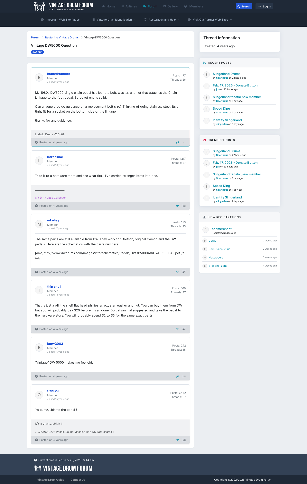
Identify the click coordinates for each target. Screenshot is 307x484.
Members (193, 6)
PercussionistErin (219, 249)
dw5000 (37, 52)
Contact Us (77, 479)
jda (218, 89)
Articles (129, 6)
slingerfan (222, 124)
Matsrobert (216, 257)
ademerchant (222, 229)
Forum (150, 6)
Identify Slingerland (227, 120)
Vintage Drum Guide (50, 479)
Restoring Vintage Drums (62, 37)
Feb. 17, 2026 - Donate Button (235, 85)
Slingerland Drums (226, 74)
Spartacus (222, 77)
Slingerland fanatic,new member (237, 97)
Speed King (221, 108)
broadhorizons (218, 265)
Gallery (170, 6)
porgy (212, 240)
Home (108, 6)
